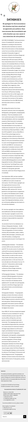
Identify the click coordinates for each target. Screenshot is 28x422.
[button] (4, 15)
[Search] (24, 416)
